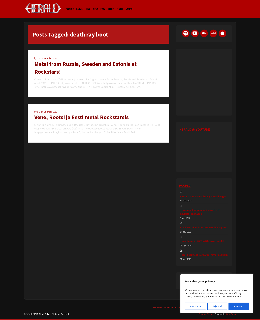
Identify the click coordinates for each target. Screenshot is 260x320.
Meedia (110, 5)
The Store (157, 307)
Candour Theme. (206, 314)
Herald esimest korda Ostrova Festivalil (204, 254)
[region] (216, 293)
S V (39, 58)
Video (95, 5)
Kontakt (129, 5)
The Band (168, 307)
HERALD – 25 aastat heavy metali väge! (203, 196)
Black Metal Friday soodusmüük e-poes (203, 227)
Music (177, 307)
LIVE (88, 5)
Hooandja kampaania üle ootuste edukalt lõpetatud (200, 211)
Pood (102, 5)
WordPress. (231, 314)
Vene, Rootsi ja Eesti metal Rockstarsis (81, 117)
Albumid (70, 5)
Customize (195, 306)
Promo (120, 5)
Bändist (80, 5)
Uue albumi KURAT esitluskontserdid (202, 241)
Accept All (239, 306)
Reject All (217, 306)
